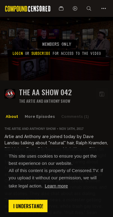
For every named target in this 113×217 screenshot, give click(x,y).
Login (17, 53)
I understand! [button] (28, 206)
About (12, 116)
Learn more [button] (56, 185)
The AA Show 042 (45, 92)
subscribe (40, 53)
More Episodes (40, 116)
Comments (75, 117)
